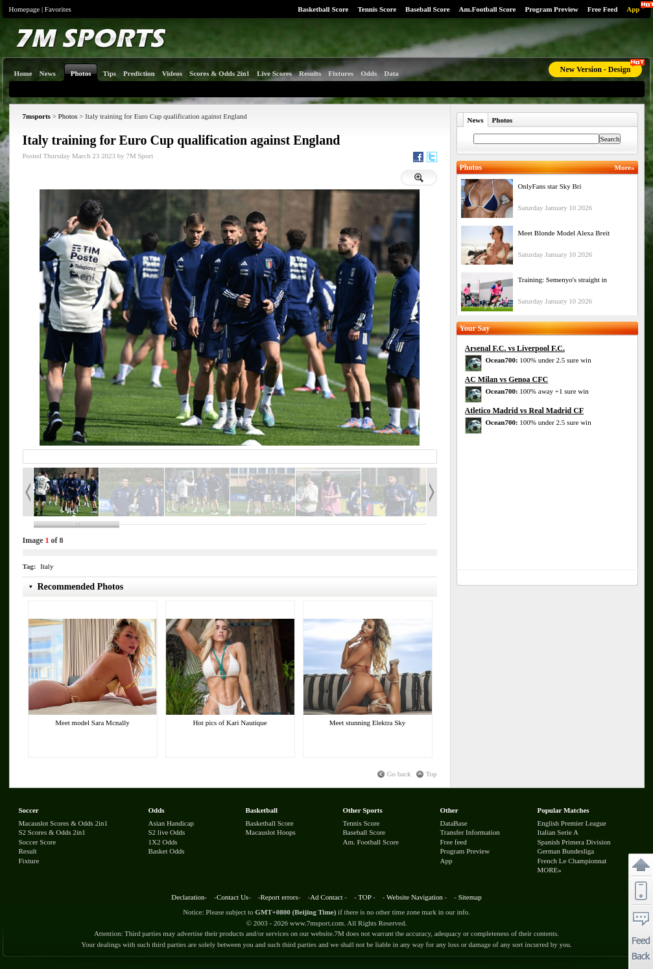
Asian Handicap (171, 823)
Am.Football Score (487, 9)
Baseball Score (427, 9)
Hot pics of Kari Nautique (230, 722)
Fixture (29, 861)
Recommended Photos (81, 587)
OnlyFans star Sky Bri (550, 186)
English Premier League (572, 823)
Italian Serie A (558, 832)
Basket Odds (166, 851)
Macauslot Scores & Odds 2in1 (63, 823)
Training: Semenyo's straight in (563, 279)
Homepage (24, 9)
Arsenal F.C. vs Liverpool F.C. (515, 348)
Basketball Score (323, 9)
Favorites (58, 9)
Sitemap (470, 897)
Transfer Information (470, 832)
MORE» (550, 870)
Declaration (187, 897)
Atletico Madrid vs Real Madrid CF (524, 410)
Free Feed (603, 9)
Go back (399, 774)
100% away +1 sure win (537, 391)
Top (431, 774)
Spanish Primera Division (574, 842)
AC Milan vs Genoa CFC (507, 379)
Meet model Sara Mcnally (92, 722)
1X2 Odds (163, 842)
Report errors (279, 897)
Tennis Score (376, 9)
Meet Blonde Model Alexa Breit (564, 233)
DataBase (454, 823)
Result (28, 851)
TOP (364, 897)
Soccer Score (37, 842)
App (632, 9)
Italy (46, 566)
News (476, 120)
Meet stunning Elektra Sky (367, 722)
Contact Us (232, 897)
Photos (68, 116)
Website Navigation (414, 897)
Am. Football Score (371, 842)
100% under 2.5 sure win (538, 360)
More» (625, 167)
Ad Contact (326, 897)
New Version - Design (595, 69)
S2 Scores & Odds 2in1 (52, 832)
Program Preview (551, 9)
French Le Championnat (572, 861)
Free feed (453, 842)
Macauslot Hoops (271, 832)
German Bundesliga (566, 851)
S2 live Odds (166, 832)
